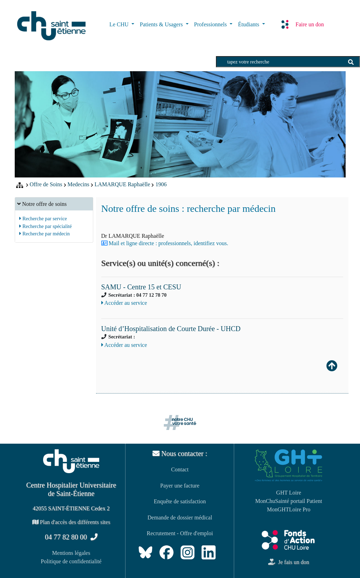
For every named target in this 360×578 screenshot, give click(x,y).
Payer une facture (179, 486)
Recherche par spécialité (45, 226)
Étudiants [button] (249, 24)
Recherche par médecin (44, 233)
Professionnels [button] (211, 24)
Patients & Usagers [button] (162, 24)
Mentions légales (71, 553)
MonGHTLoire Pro (288, 509)
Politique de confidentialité (71, 561)
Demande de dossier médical (180, 517)
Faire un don (302, 24)
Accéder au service (124, 303)
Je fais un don (288, 562)
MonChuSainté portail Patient (288, 501)
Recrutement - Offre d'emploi (180, 533)
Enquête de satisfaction (180, 501)
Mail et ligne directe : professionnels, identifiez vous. (168, 243)
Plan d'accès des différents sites (71, 522)
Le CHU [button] (119, 24)
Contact (180, 469)
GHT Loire (288, 493)
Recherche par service (43, 218)
